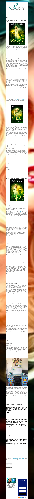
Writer (21, 400)
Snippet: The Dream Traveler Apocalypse (14, 404)
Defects (21, 211)
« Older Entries (9, 464)
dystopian (23, 99)
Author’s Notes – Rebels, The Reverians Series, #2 (16, 103)
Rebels (19, 254)
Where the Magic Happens (11, 283)
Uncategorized (22, 458)
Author (19, 99)
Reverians (9, 218)
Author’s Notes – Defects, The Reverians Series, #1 (16, 178)
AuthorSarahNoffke (15, 99)
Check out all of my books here (11, 397)
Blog (21, 99)
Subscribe (22, 494)
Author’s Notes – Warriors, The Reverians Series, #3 (16, 21)
